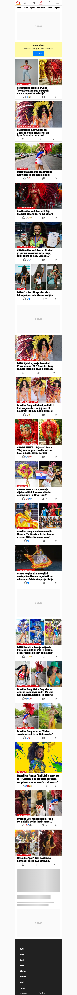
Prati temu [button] (38, 53)
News (19, 8)
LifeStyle (23, 971)
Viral (22, 982)
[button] (25, 2)
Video (49, 8)
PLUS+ (22, 949)
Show (26, 8)
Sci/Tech (23, 976)
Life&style (41, 8)
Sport (32, 8)
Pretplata (42, 993)
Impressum (23, 993)
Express (57, 8)
